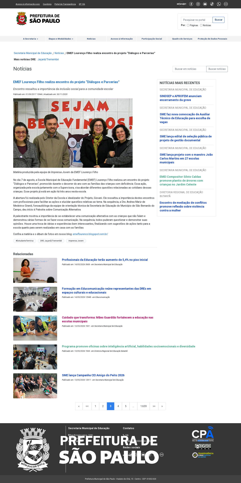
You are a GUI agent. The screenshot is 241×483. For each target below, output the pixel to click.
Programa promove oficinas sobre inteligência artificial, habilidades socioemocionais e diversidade (128, 346)
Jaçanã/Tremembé (48, 59)
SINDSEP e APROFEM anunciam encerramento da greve (181, 98)
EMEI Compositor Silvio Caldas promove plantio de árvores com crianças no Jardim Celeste (181, 180)
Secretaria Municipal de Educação (33, 53)
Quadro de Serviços (182, 39)
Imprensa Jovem (76, 241)
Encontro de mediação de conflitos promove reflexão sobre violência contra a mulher (183, 206)
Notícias (207, 25)
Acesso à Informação (122, 39)
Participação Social (152, 39)
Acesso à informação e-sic (28, 4)
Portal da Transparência (65, 4)
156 (126, 435)
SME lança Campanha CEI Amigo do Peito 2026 (93, 375)
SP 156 (82, 4)
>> (154, 406)
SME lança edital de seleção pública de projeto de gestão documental (186, 138)
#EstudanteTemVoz (25, 241)
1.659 (143, 406)
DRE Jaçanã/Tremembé (51, 241)
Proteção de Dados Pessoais (212, 39)
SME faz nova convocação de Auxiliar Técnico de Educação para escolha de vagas (185, 118)
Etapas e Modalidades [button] (61, 39)
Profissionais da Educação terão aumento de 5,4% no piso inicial (105, 259)
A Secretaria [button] (30, 39)
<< (87, 406)
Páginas (194, 25)
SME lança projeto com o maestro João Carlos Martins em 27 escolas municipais (186, 158)
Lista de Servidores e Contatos (140, 440)
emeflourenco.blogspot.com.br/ (90, 234)
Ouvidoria (47, 4)
